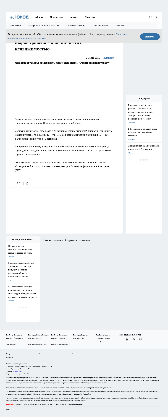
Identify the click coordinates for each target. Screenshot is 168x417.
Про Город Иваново (103, 335)
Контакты (9, 357)
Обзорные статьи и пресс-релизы (44, 25)
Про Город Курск (34, 338)
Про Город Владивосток (37, 344)
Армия (74, 17)
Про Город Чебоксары (14, 335)
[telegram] (27, 183)
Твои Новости (11, 344)
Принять (150, 36)
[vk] (19, 183)
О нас (74, 354)
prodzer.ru (53, 380)
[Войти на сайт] (157, 17)
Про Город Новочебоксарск (38, 335)
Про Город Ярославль (59, 335)
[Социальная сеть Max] (140, 339)
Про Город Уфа (78, 338)
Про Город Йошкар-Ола (14, 338)
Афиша (39, 17)
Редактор (108, 57)
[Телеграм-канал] (133, 339)
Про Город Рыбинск (58, 338)
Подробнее (87, 394)
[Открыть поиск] (150, 17)
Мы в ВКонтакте (100, 25)
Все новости (15, 25)
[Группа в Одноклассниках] (127, 339)
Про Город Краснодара (59, 344)
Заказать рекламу (76, 25)
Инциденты (56, 17)
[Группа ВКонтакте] (120, 339)
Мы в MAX (120, 25)
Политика (90, 17)
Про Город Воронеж (80, 335)
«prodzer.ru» (23, 364)
